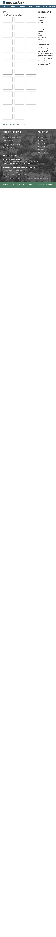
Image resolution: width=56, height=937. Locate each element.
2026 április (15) (42, 136)
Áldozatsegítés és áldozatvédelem (11, 176)
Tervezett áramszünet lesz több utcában (13, 173)
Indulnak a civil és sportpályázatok (11, 159)
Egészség (40, 31)
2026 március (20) (42, 137)
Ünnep (40, 39)
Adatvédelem (40, 184)
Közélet (40, 35)
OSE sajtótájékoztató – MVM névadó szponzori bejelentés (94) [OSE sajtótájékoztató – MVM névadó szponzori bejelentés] (45, 55)
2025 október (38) (42, 145)
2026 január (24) (42, 140)
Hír (39, 27)
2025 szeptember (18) (43, 146)
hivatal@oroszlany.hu (8, 140)
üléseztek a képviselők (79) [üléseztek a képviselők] (45, 58)
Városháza (22, 7)
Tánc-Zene (41, 20)
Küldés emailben (21, 124)
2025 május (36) (42, 152)
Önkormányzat (42, 37)
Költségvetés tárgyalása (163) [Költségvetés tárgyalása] (45, 48)
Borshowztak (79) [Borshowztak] (42, 61)
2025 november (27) (42, 143)
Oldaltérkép (49, 184)
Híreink (5, 7)
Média (30, 7)
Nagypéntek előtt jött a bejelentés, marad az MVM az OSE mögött (19, 167)
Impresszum (32, 184)
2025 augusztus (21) (43, 148)
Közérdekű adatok (41, 7)
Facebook (13, 124)
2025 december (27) (42, 142)
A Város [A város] (13, 7)
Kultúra (40, 33)
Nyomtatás (6, 124)
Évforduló (40, 22)
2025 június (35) (42, 151)
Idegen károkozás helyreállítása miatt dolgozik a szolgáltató (18, 163)
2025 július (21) (41, 149)
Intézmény (41, 29)
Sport (39, 25)
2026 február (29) (42, 139)
